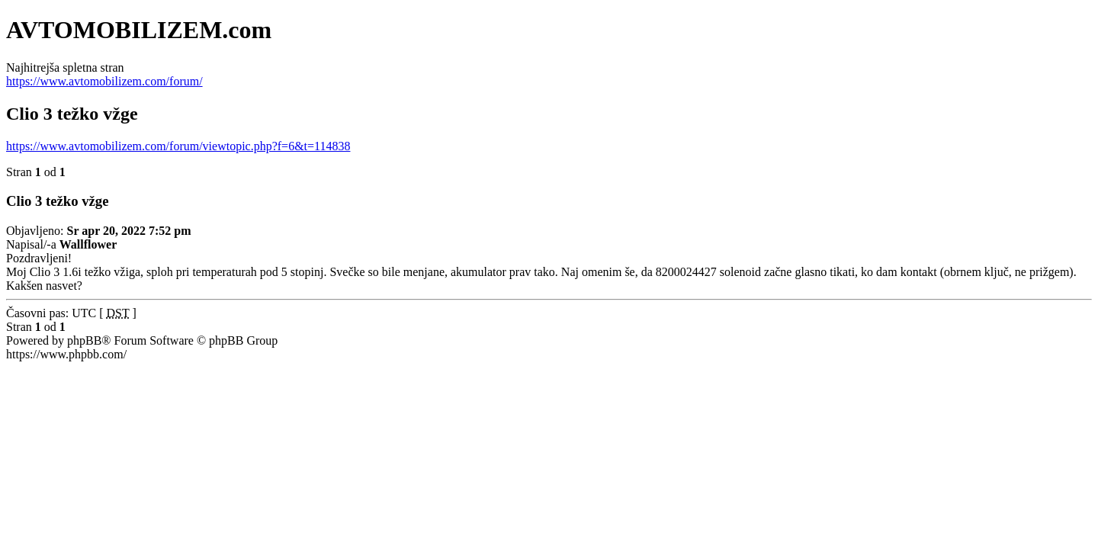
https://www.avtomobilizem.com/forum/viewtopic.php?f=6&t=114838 (178, 146)
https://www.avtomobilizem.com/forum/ (104, 81)
